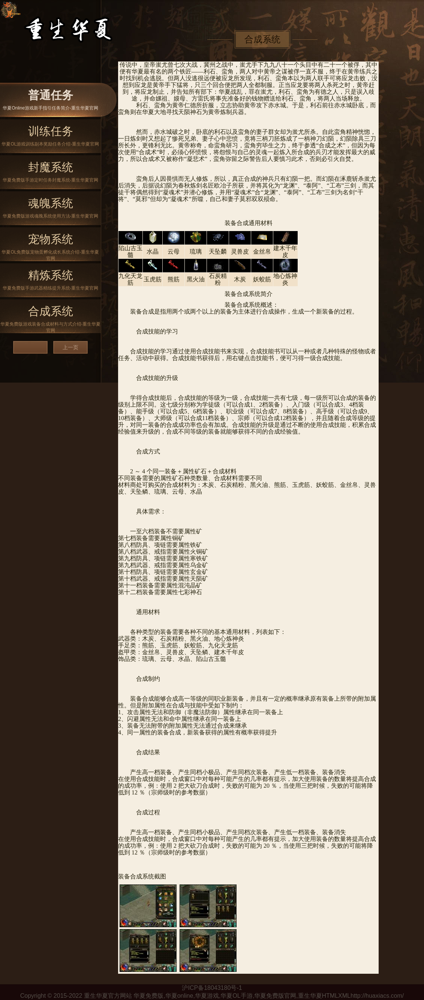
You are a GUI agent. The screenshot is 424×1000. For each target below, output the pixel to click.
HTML (330, 995)
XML (344, 995)
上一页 (70, 347)
